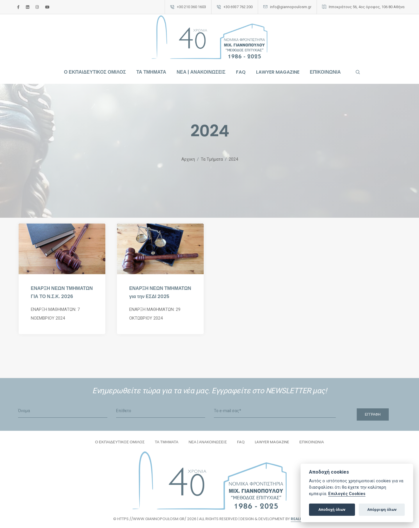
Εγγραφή (373, 414)
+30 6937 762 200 (238, 7)
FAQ (241, 72)
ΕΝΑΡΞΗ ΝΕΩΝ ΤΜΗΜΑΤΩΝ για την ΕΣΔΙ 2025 (160, 292)
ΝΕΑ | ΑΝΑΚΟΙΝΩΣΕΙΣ (201, 72)
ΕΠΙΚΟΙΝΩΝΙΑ (325, 72)
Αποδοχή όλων (331, 509)
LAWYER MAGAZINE (277, 72)
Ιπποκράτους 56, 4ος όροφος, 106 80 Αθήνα (366, 7)
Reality (298, 519)
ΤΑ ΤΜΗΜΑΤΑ (151, 72)
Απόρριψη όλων (382, 509)
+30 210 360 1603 (191, 7)
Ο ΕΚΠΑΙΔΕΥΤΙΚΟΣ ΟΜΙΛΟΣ (95, 72)
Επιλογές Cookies (346, 493)
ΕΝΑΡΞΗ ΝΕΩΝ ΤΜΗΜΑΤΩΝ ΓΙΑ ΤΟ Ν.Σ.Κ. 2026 (62, 292)
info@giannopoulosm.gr (290, 7)
